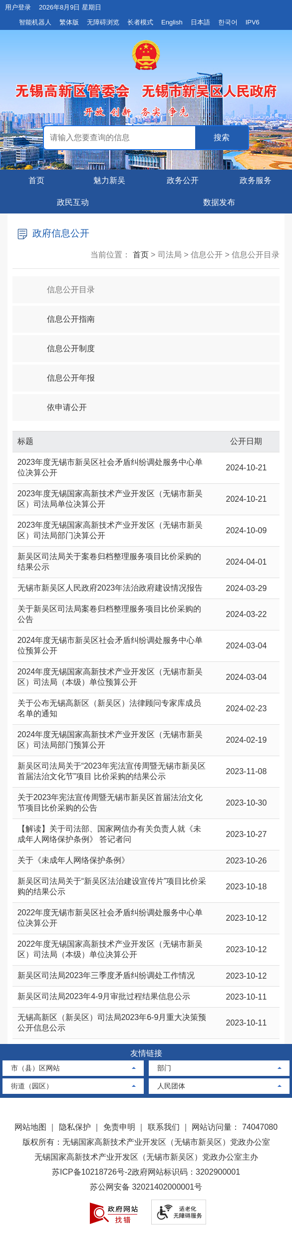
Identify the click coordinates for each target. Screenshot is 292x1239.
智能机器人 (35, 22)
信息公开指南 (62, 314)
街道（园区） (32, 1086)
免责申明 (119, 1127)
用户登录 (18, 7)
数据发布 (219, 202)
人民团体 (171, 1086)
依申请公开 (58, 403)
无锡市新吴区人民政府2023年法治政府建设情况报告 (110, 588)
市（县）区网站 (35, 1068)
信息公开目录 (62, 285)
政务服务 (256, 180)
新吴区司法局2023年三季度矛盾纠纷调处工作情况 (106, 975)
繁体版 (69, 22)
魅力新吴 (109, 180)
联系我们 (164, 1127)
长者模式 (140, 22)
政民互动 (73, 202)
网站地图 (30, 1127)
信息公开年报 (62, 373)
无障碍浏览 (103, 22)
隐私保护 (75, 1127)
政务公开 (183, 180)
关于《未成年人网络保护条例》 (73, 860)
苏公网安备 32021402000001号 (146, 1187)
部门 (164, 1068)
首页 (36, 180)
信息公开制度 (62, 344)
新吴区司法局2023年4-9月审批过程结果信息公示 (104, 996)
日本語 (200, 22)
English (172, 22)
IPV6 (253, 22)
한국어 (228, 22)
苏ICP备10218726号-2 (92, 1172)
